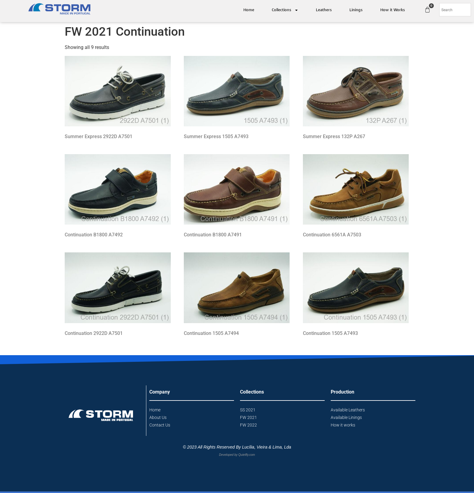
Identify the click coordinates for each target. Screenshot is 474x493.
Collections (285, 10)
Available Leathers (348, 409)
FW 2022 (248, 425)
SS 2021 (247, 409)
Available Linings (346, 417)
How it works (343, 425)
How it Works (392, 9)
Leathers (324, 9)
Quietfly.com (247, 454)
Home (248, 9)
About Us (158, 417)
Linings (356, 9)
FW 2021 (248, 417)
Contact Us (159, 425)
